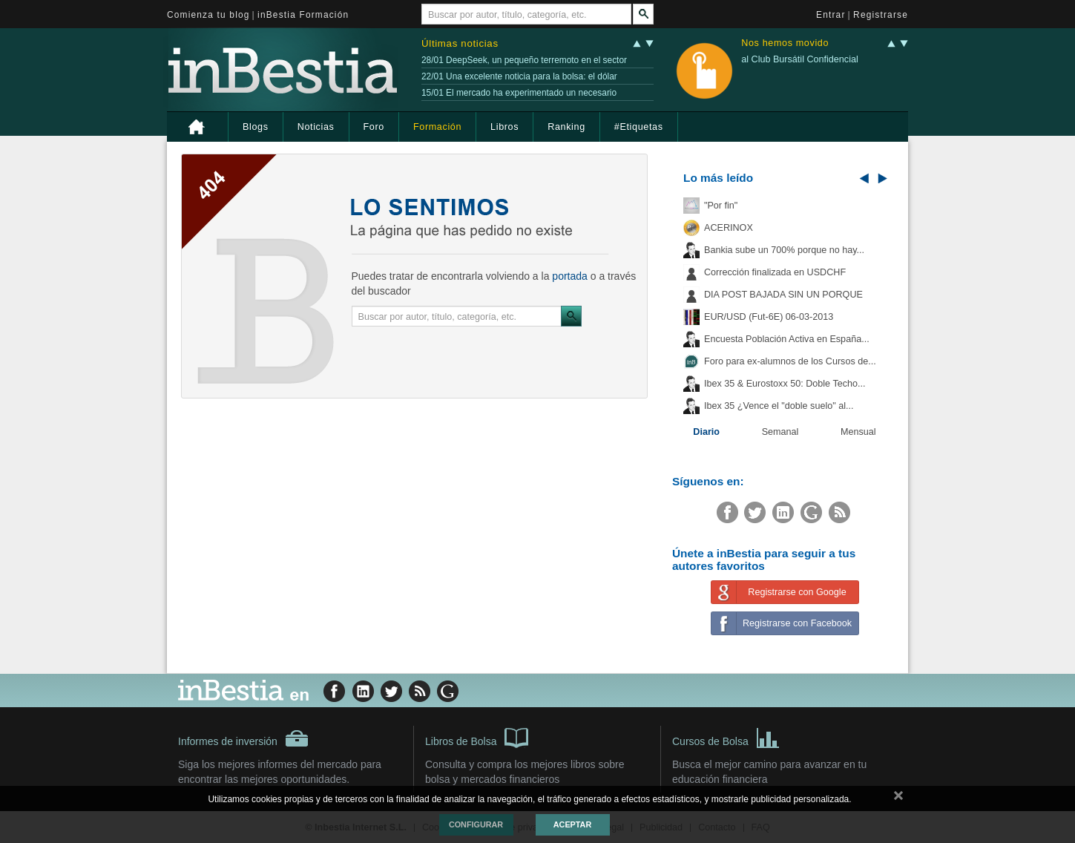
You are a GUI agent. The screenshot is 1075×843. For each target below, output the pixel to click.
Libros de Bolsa (476, 737)
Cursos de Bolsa (726, 737)
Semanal (780, 432)
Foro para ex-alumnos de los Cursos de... (790, 361)
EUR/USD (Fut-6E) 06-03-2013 (768, 317)
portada (569, 276)
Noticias (316, 127)
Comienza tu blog (208, 15)
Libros (504, 127)
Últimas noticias (460, 43)
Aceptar (572, 824)
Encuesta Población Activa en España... (786, 339)
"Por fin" (720, 205)
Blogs (256, 127)
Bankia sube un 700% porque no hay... (784, 250)
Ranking (566, 127)
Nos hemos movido (785, 43)
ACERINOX (728, 228)
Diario (706, 432)
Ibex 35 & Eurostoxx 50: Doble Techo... (785, 383)
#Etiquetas (638, 127)
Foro (374, 127)
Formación (437, 127)
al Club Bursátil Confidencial (799, 59)
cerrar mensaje (898, 798)
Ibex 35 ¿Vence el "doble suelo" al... (778, 406)
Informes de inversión (243, 738)
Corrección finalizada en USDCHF (775, 272)
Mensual (858, 432)
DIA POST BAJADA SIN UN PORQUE (783, 294)
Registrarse (880, 15)
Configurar (476, 824)
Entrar (831, 15)
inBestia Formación (303, 15)
